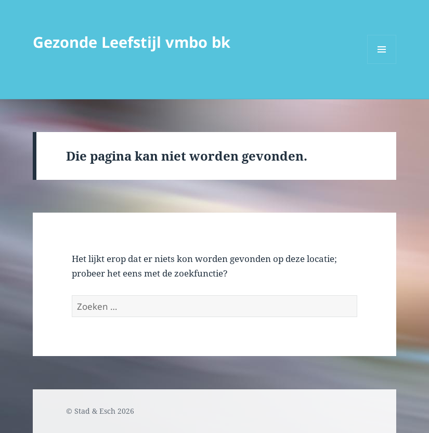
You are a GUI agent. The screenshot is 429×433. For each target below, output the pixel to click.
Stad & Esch (94, 411)
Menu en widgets (382, 63)
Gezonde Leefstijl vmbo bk (131, 42)
